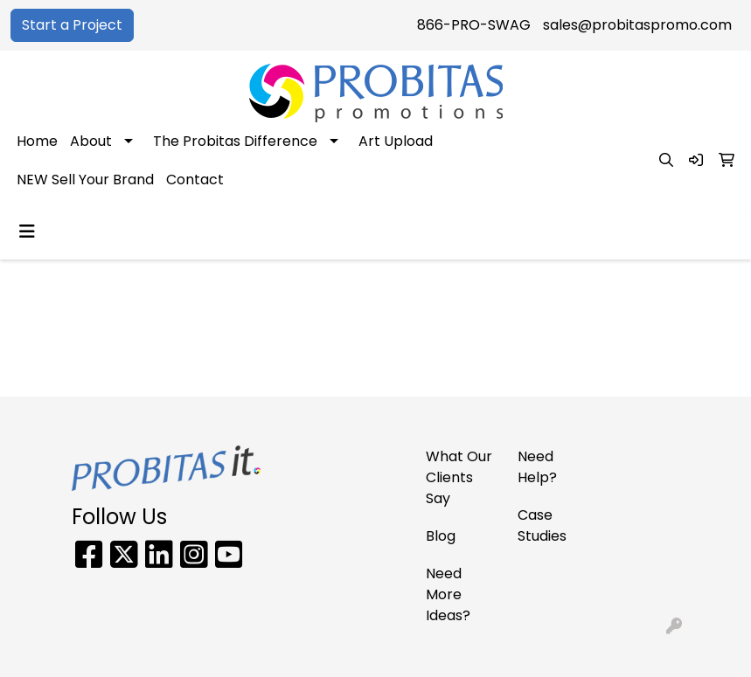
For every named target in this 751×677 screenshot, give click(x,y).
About (91, 141)
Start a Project (72, 25)
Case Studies (542, 525)
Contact (195, 179)
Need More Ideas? (448, 594)
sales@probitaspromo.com (637, 25)
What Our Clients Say (459, 477)
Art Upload (395, 141)
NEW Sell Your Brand (85, 179)
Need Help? (537, 466)
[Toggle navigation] (27, 231)
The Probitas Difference (235, 141)
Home (37, 141)
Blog (440, 536)
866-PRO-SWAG (474, 25)
